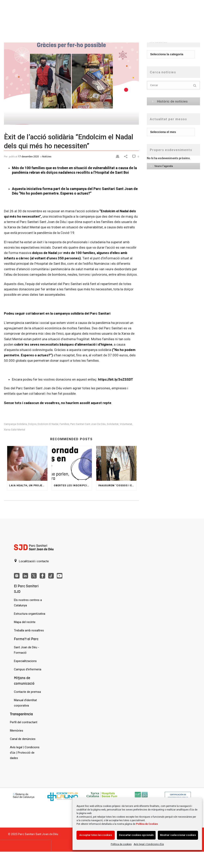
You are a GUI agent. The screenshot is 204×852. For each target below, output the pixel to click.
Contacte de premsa (27, 692)
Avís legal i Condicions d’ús (149, 844)
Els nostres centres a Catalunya (28, 602)
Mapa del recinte (24, 622)
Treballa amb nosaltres (29, 630)
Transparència (21, 714)
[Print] (118, 156)
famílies (64, 424)
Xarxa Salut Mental (14, 429)
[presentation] (25, 846)
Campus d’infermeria (27, 669)
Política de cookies (121, 844)
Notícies (46, 156)
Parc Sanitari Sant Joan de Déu (88, 424)
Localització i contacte (31, 561)
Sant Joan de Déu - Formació (26, 650)
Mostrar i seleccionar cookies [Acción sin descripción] (178, 835)
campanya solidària (15, 424)
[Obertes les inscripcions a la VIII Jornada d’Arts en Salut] (72, 463)
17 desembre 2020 (28, 156)
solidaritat (113, 424)
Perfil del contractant (23, 722)
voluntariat (126, 424)
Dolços (32, 424)
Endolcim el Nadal (48, 424)
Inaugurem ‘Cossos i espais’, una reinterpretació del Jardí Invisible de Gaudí (117, 485)
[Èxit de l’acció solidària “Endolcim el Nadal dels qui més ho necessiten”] (71, 80)
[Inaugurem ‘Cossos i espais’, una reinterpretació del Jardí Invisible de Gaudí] (116, 463)
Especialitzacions (25, 661)
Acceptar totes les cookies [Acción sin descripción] (95, 835)
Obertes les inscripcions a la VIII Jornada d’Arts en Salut (73, 485)
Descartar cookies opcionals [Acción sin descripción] (136, 835)
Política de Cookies (147, 824)
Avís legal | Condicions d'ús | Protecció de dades (24, 752)
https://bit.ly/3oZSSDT (115, 379)
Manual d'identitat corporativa (25, 702)
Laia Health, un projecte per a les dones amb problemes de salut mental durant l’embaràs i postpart (28, 485)
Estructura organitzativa (29, 613)
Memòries (16, 730)
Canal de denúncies (22, 739)
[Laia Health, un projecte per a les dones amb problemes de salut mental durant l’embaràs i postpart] (27, 463)
